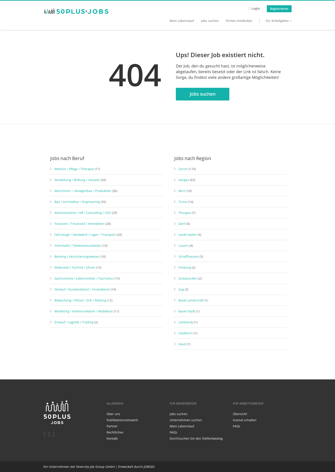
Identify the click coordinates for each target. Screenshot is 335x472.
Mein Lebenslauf (181, 21)
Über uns (113, 414)
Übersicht (240, 414)
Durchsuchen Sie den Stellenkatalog (196, 438)
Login (255, 8)
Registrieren (279, 9)
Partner (112, 426)
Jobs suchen (210, 21)
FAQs (173, 432)
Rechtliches (115, 432)
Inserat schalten (245, 420)
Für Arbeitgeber (277, 21)
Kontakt (112, 438)
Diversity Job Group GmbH (95, 467)
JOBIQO (149, 467)
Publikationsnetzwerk (122, 420)
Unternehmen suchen (186, 420)
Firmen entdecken (239, 21)
